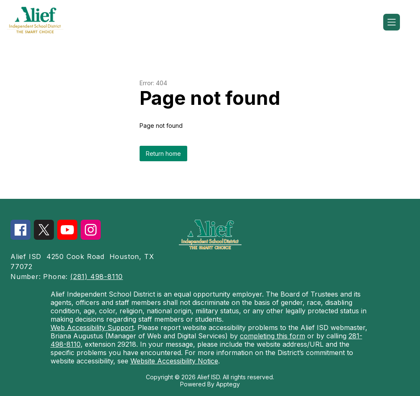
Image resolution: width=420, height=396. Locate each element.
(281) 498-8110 (96, 276)
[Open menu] (391, 22)
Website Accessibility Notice (174, 361)
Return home (163, 153)
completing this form (272, 336)
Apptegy (228, 384)
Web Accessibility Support (92, 327)
